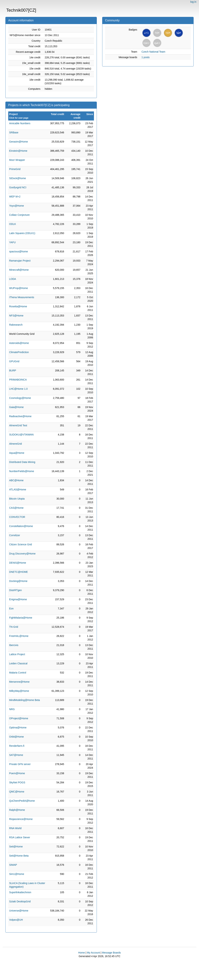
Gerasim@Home (18, 141)
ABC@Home (16, 480)
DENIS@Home (17, 562)
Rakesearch (16, 324)
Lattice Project (17, 654)
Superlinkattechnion (20, 892)
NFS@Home (16, 315)
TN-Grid (13, 626)
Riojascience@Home (21, 819)
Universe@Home (18, 910)
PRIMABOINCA (18, 379)
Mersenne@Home (19, 681)
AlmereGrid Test (18, 425)
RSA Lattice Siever (19, 837)
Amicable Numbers (19, 123)
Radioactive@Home (20, 416)
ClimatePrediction (19, 352)
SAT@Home (16, 755)
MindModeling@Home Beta (24, 700)
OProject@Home (18, 718)
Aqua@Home (16, 452)
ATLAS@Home (17, 489)
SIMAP (13, 864)
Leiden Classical (18, 663)
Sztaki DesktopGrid (20, 901)
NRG (12, 709)
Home (81, 952)
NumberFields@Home (21, 471)
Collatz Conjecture (19, 214)
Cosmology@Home (20, 398)
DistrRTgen (15, 590)
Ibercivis (13, 645)
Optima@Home (18, 727)
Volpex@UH (16, 919)
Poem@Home (17, 773)
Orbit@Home (16, 736)
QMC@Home (16, 791)
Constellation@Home (21, 526)
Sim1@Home (16, 874)
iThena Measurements (21, 297)
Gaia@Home (16, 407)
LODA (12, 279)
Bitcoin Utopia (17, 498)
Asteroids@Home (19, 343)
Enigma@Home (18, 599)
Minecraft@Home (19, 269)
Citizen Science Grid (20, 544)
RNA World (15, 828)
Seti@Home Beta (19, 855)
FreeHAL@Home (19, 636)
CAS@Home (16, 507)
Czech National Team (153, 51)
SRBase (13, 132)
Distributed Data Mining (22, 462)
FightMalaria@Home (20, 617)
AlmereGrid (15, 443)
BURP (12, 370)
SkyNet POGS (17, 782)
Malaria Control (17, 672)
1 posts (145, 57)
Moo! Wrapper (17, 159)
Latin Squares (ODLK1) (22, 233)
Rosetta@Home (18, 306)
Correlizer (14, 535)
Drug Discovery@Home (22, 553)
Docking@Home (18, 581)
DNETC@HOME (18, 571)
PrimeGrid (14, 169)
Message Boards (111, 952)
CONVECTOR (17, 517)
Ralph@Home (17, 809)
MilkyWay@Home (19, 690)
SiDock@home (17, 178)
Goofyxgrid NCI (17, 187)
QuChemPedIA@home (22, 800)
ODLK (12, 224)
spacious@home (18, 251)
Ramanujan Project (19, 260)
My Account (93, 952)
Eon (11, 608)
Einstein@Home (18, 150)
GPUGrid (14, 361)
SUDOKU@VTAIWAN (21, 434)
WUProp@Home (18, 288)
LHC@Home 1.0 (18, 388)
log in (193, 1)
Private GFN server (20, 764)
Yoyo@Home (16, 205)
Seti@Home (16, 846)
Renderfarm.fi (16, 745)
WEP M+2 (14, 196)
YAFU (12, 242)
